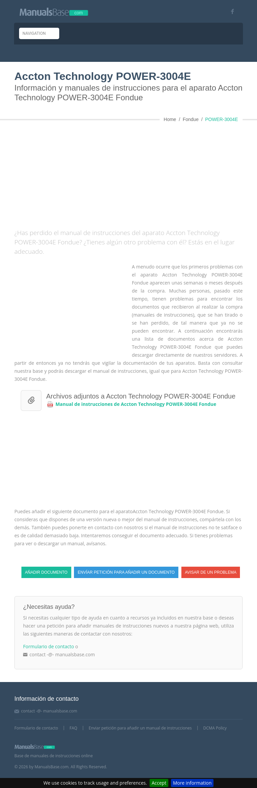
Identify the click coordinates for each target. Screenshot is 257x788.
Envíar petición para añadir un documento (126, 572)
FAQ (73, 728)
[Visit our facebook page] (230, 11)
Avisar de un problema (211, 572)
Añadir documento (46, 572)
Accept (159, 783)
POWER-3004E (221, 119)
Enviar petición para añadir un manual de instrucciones (140, 728)
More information (192, 783)
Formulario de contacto (48, 646)
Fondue (190, 119)
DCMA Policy (215, 728)
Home (170, 119)
